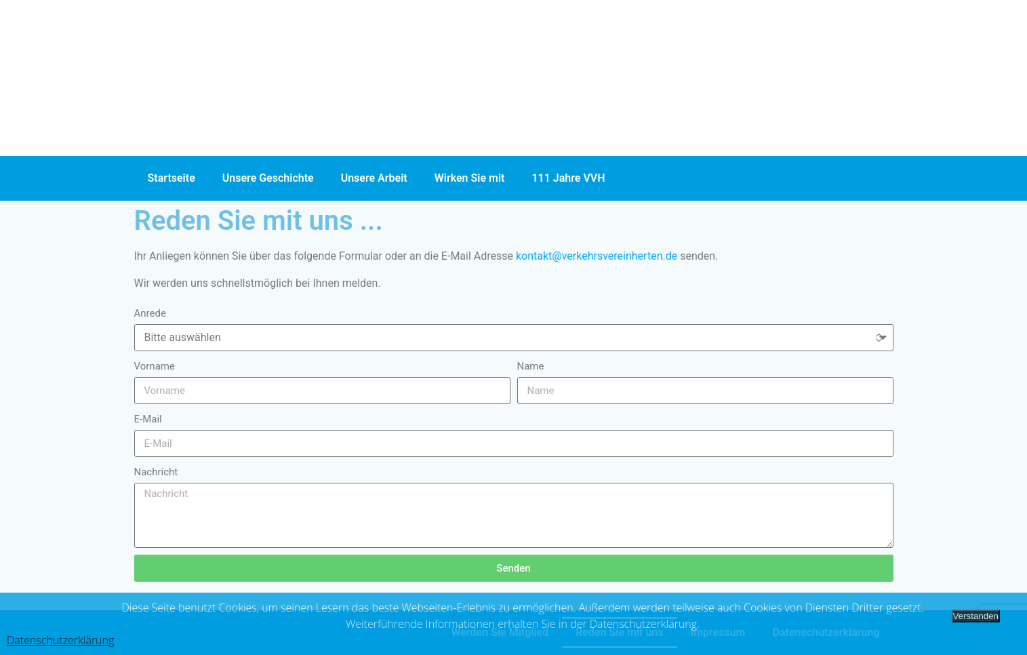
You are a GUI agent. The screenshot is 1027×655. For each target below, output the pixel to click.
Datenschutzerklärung (60, 640)
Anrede (150, 313)
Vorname (154, 366)
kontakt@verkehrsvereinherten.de (596, 256)
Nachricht (156, 472)
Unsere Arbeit (374, 178)
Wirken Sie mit (470, 178)
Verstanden (976, 616)
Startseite (171, 178)
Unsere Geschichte (268, 178)
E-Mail (148, 419)
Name (530, 366)
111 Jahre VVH (568, 178)
